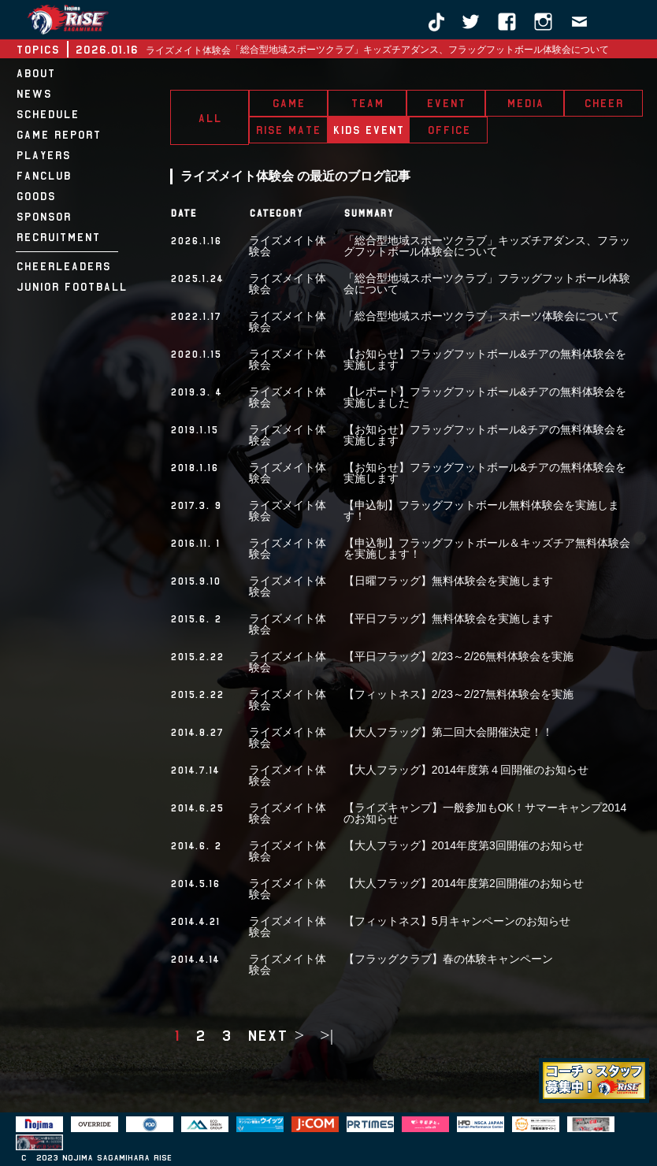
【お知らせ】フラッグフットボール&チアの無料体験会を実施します (484, 359)
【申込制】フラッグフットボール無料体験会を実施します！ (481, 510)
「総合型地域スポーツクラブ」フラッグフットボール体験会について (486, 283)
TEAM (367, 103)
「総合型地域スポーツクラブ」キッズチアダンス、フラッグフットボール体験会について (420, 49)
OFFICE (448, 130)
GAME (288, 103)
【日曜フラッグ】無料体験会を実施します (448, 580)
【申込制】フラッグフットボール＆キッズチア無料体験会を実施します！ (486, 548)
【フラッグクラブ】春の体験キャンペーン (448, 958)
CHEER (603, 103)
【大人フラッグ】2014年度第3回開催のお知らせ (463, 845)
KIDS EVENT (368, 130)
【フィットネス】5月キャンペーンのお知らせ (456, 921)
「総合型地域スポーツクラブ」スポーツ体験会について (481, 316)
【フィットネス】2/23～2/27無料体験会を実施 (458, 694)
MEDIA (525, 103)
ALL (209, 118)
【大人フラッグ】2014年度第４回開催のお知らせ (465, 769)
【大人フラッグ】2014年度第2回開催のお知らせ (463, 883)
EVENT (446, 103)
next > (275, 1035)
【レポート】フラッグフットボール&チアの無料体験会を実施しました (484, 397)
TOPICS (37, 49)
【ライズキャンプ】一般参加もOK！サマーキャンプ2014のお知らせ (484, 813)
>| (326, 1035)
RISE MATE (288, 130)
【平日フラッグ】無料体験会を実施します (448, 618)
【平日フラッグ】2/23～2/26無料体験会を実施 (458, 656)
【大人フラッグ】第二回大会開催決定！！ (448, 732)
